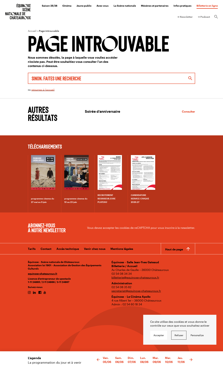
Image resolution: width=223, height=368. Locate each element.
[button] (98, 360)
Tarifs (32, 248)
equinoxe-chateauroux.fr (42, 273)
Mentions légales (121, 248)
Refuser (179, 335)
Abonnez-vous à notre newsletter (47, 227)
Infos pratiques (182, 5)
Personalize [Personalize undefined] (197, 335)
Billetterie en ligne (207, 5)
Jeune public (83, 5)
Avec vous (103, 5)
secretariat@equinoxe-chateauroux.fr (136, 290)
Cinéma (66, 5)
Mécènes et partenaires (154, 5)
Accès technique (67, 248)
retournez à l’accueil (43, 89)
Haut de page (174, 249)
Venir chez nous (94, 248)
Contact (46, 248)
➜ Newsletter (185, 16)
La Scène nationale (125, 5)
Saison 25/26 (49, 5)
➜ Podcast (204, 16)
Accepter (158, 335)
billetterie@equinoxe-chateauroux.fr (135, 277)
